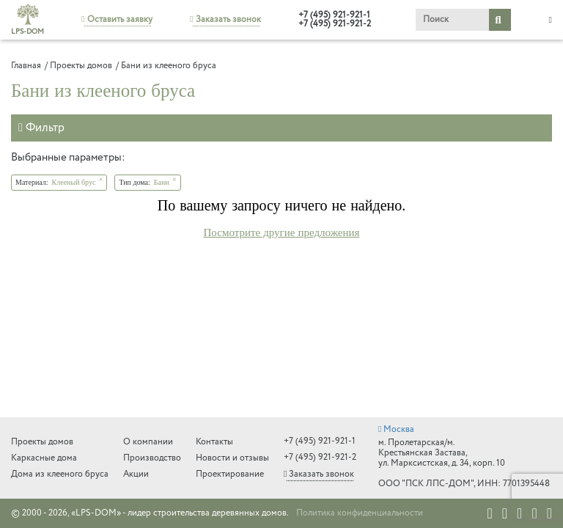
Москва (396, 429)
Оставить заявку (116, 19)
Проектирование (230, 474)
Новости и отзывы (232, 458)
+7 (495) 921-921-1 (334, 15)
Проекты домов (42, 442)
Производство (152, 458)
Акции (136, 474)
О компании (148, 442)
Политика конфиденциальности (359, 513)
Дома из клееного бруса (59, 474)
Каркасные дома (44, 458)
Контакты (214, 442)
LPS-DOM (27, 20)
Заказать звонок (225, 19)
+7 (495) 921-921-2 (334, 24)
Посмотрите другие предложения (282, 232)
